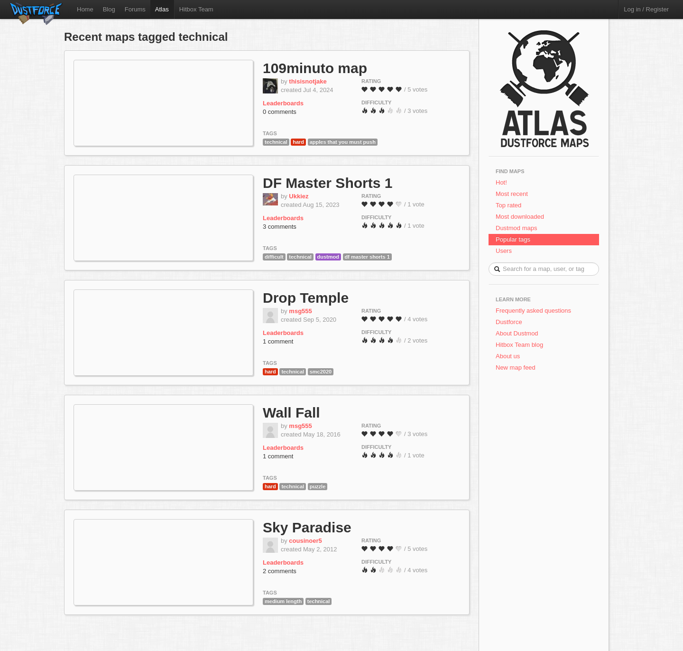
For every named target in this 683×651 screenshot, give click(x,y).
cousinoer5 (305, 540)
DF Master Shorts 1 (327, 183)
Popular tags (513, 239)
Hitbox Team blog (519, 344)
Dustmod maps (516, 228)
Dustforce (509, 322)
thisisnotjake (307, 81)
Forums (135, 9)
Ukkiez (298, 196)
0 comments (279, 111)
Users (504, 250)
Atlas (162, 9)
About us (508, 356)
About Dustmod (517, 333)
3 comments (279, 226)
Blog (109, 9)
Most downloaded (520, 216)
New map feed (517, 367)
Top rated (508, 205)
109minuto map (315, 68)
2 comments (279, 571)
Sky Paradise (307, 527)
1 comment (278, 341)
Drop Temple (306, 298)
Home (85, 9)
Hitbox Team (196, 9)
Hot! (501, 182)
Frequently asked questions (533, 310)
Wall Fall (291, 412)
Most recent (512, 193)
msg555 (300, 311)
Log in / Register (646, 9)
